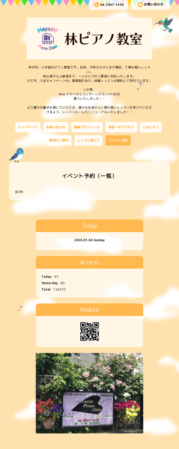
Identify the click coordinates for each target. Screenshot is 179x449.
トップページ (28, 127)
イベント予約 (118, 140)
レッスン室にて (88, 140)
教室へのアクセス (121, 127)
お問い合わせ (150, 4)
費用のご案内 (59, 140)
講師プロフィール (87, 127)
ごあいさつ (151, 127)
